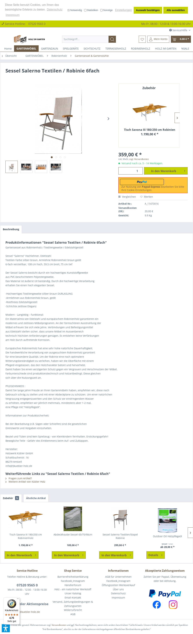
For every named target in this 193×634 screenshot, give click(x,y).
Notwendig (74, 10)
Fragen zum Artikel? (18, 478)
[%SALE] (185, 48)
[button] (6, 628)
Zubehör (11, 498)
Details (155, 554)
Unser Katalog (73, 593)
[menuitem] (89, 39)
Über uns (118, 589)
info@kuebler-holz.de (27, 612)
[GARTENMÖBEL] (26, 48)
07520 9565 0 (36, 24)
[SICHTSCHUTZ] (92, 48)
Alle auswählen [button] (175, 10)
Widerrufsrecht (73, 610)
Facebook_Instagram (73, 581)
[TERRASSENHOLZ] (116, 48)
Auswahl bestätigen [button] (148, 10)
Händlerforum (72, 585)
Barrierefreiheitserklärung (72, 576)
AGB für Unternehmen (118, 576)
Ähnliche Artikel (36, 498)
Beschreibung (11, 229)
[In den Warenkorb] (21, 555)
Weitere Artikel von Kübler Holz (25, 481)
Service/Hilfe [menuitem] (178, 30)
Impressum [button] (12, 14)
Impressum (118, 597)
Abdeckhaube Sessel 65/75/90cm (73, 534)
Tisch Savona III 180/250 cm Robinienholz (149, 129)
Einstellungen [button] (123, 10)
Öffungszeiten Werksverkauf (118, 585)
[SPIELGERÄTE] (70, 48)
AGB (72, 614)
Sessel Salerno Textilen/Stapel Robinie (120, 536)
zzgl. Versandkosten (139, 159)
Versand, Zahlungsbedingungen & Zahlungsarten (73, 604)
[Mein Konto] (158, 39)
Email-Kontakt (73, 597)
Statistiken (91, 10)
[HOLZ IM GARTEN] (166, 48)
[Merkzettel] (142, 39)
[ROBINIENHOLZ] (141, 48)
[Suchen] (112, 39)
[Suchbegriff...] (89, 39)
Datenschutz (118, 593)
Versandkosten (59, 624)
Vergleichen (127, 196)
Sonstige (106, 10)
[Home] (8, 48)
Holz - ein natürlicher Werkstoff (72, 589)
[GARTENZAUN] (49, 48)
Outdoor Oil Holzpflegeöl (167, 536)
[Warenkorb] (181, 39)
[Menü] (18, 599)
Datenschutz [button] (55, 9)
